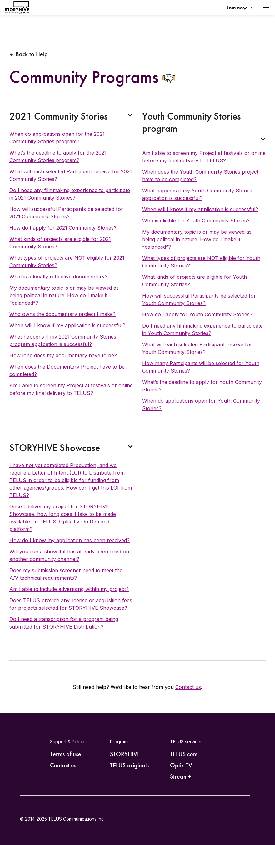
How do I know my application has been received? (69, 540)
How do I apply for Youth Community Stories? (197, 314)
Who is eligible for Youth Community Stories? (196, 220)
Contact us (188, 687)
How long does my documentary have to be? (63, 355)
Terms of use (65, 754)
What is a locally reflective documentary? (58, 276)
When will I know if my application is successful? (67, 325)
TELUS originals (129, 765)
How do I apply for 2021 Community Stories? (63, 228)
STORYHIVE (125, 754)
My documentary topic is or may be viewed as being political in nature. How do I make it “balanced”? (64, 295)
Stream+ (180, 776)
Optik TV (181, 765)
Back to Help (32, 54)
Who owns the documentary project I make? (62, 314)
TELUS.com (184, 754)
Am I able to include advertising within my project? (69, 589)
